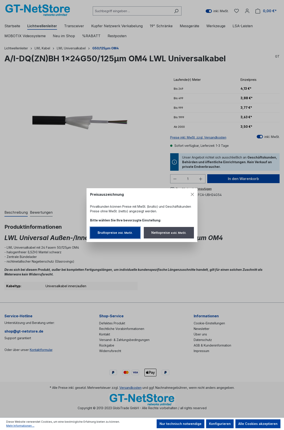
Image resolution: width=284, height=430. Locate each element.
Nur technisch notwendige (180, 424)
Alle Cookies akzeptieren (258, 424)
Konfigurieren (220, 424)
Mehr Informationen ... (20, 425)
